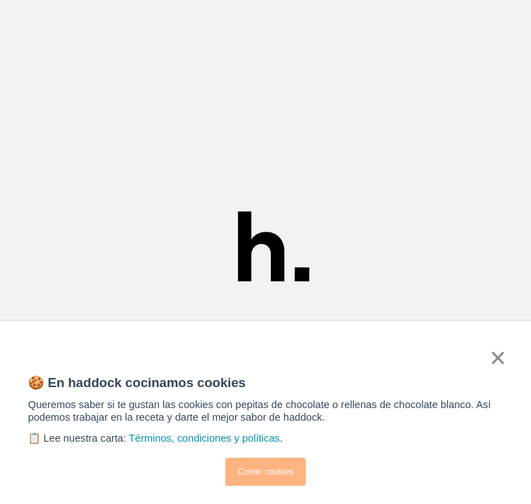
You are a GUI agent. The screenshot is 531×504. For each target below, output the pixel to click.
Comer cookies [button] (265, 472)
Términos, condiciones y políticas (204, 438)
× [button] (497, 357)
